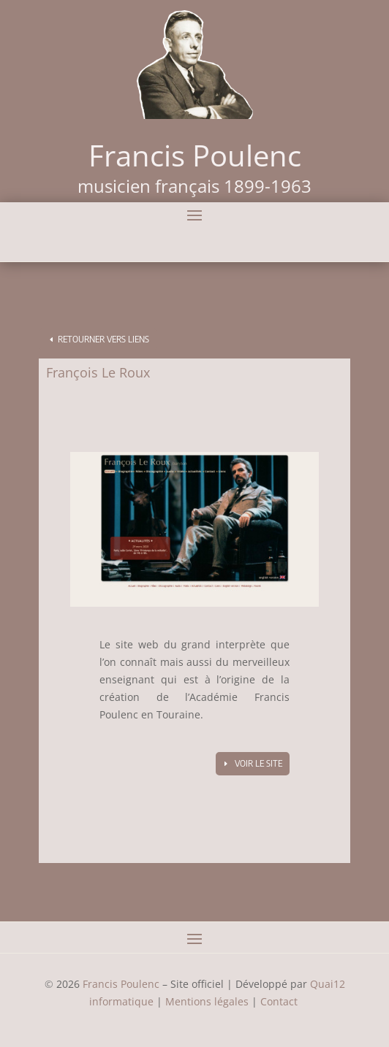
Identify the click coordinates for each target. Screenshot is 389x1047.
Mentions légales (207, 1001)
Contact (280, 1001)
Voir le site (258, 763)
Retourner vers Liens (103, 339)
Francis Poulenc (121, 984)
